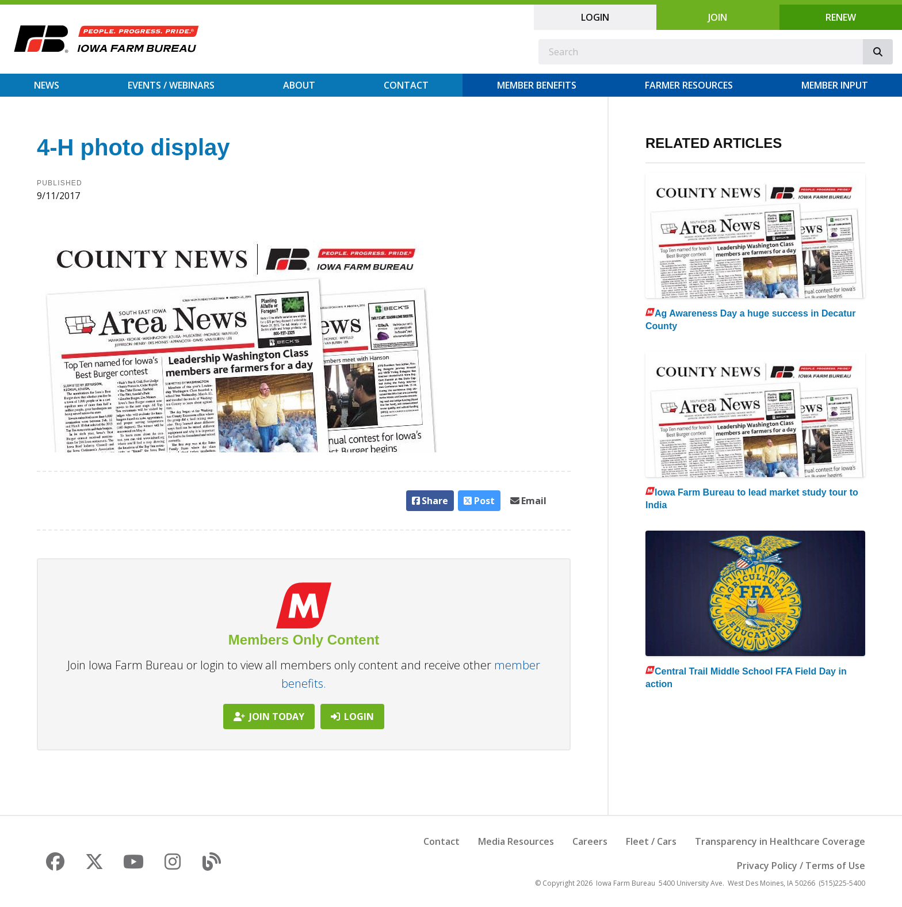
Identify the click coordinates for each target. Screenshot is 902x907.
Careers (589, 841)
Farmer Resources (689, 85)
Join (717, 17)
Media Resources (516, 841)
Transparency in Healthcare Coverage (780, 841)
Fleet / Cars (651, 841)
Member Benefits (536, 85)
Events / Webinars (171, 85)
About (299, 85)
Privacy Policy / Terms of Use (801, 865)
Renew (840, 17)
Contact (406, 85)
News (46, 85)
